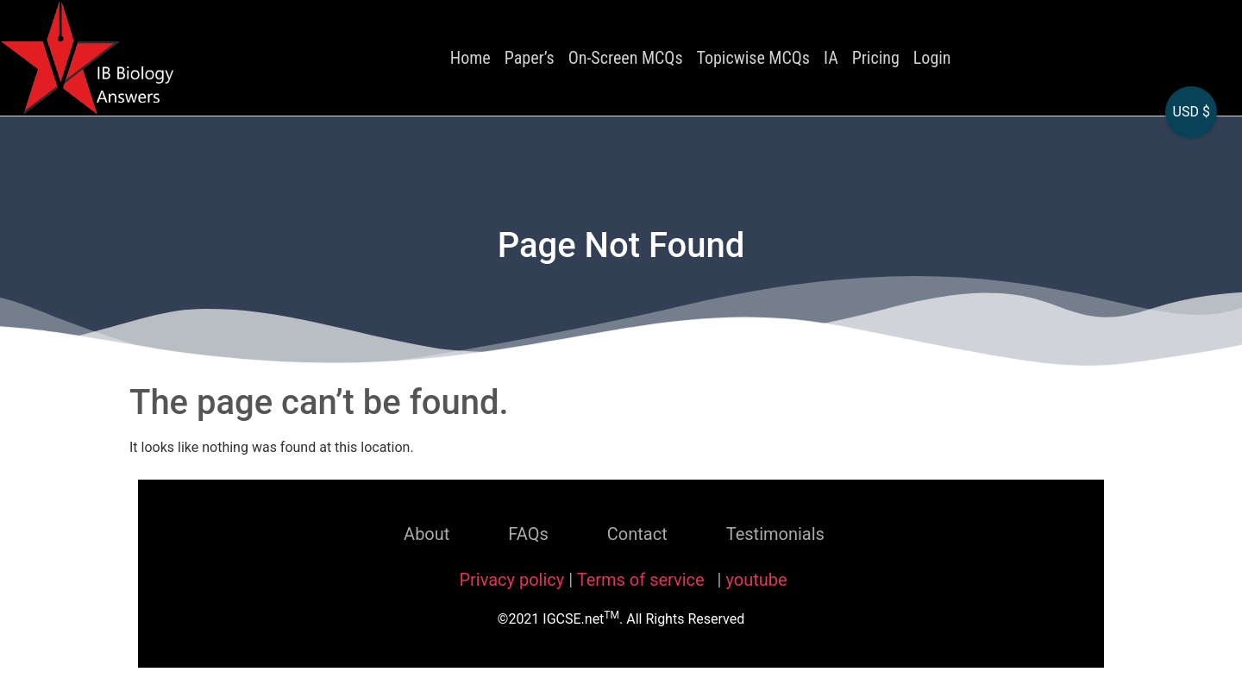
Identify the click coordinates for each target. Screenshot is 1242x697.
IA (831, 57)
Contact (637, 534)
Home (470, 57)
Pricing (876, 57)
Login (932, 57)
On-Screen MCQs (625, 57)
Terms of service (643, 579)
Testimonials (775, 534)
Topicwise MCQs (753, 57)
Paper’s (530, 57)
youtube (756, 579)
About (426, 534)
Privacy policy (511, 579)
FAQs (528, 534)
